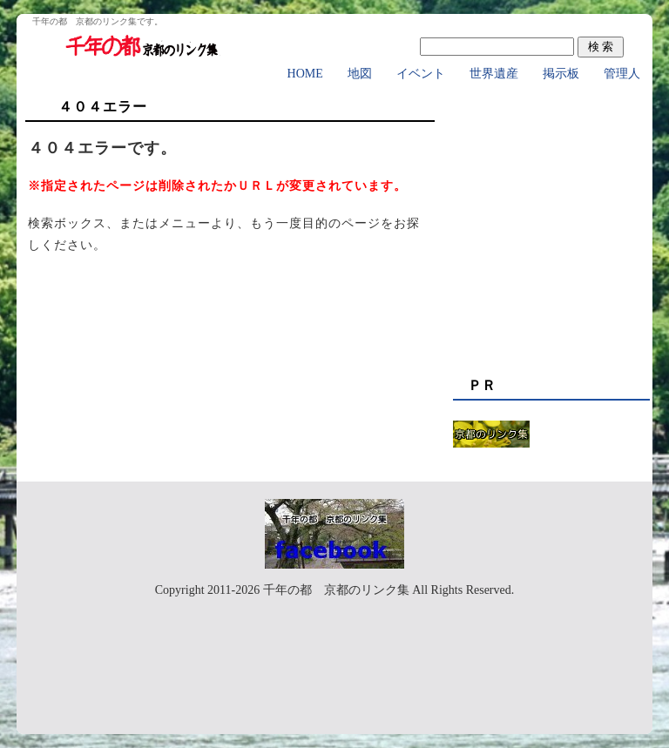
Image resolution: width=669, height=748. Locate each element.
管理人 (622, 73)
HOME (305, 73)
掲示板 (561, 73)
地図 (360, 73)
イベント (420, 73)
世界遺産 (494, 73)
